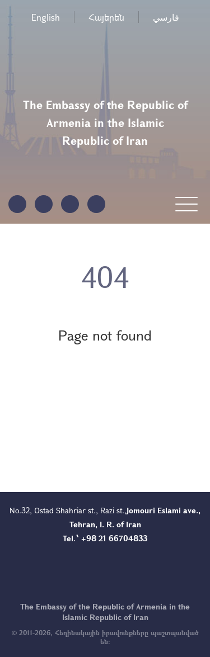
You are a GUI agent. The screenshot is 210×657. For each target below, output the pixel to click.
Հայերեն (106, 17)
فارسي (166, 17)
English (45, 17)
